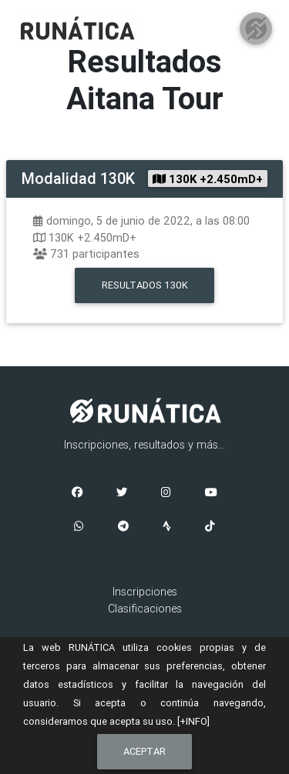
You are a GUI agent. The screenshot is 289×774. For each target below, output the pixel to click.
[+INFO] (193, 721)
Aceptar (144, 751)
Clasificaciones (145, 609)
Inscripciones (145, 592)
